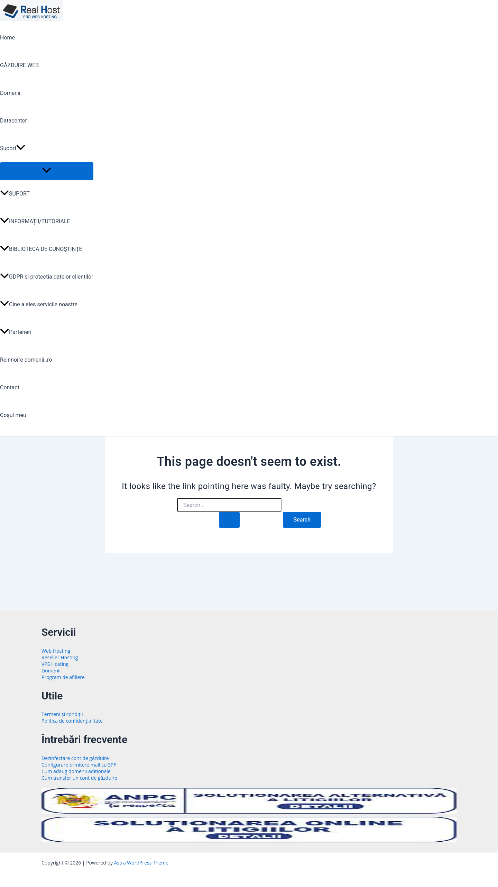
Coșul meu (13, 415)
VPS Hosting (55, 664)
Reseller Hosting (60, 657)
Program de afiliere (63, 677)
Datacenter (13, 120)
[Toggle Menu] (46, 170)
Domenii (10, 93)
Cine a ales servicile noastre (38, 304)
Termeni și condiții (62, 714)
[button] (20, 148)
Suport (12, 148)
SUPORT (15, 193)
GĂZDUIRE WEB (19, 65)
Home (7, 37)
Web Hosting (56, 651)
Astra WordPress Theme (141, 862)
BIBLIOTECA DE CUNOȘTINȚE (41, 249)
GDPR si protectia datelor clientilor (46, 276)
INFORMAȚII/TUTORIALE (35, 221)
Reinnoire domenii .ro (26, 359)
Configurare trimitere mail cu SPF (79, 764)
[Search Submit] (229, 520)
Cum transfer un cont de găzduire (79, 778)
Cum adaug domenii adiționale (76, 771)
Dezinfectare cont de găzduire (75, 758)
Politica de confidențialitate (72, 720)
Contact (9, 387)
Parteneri (15, 332)
